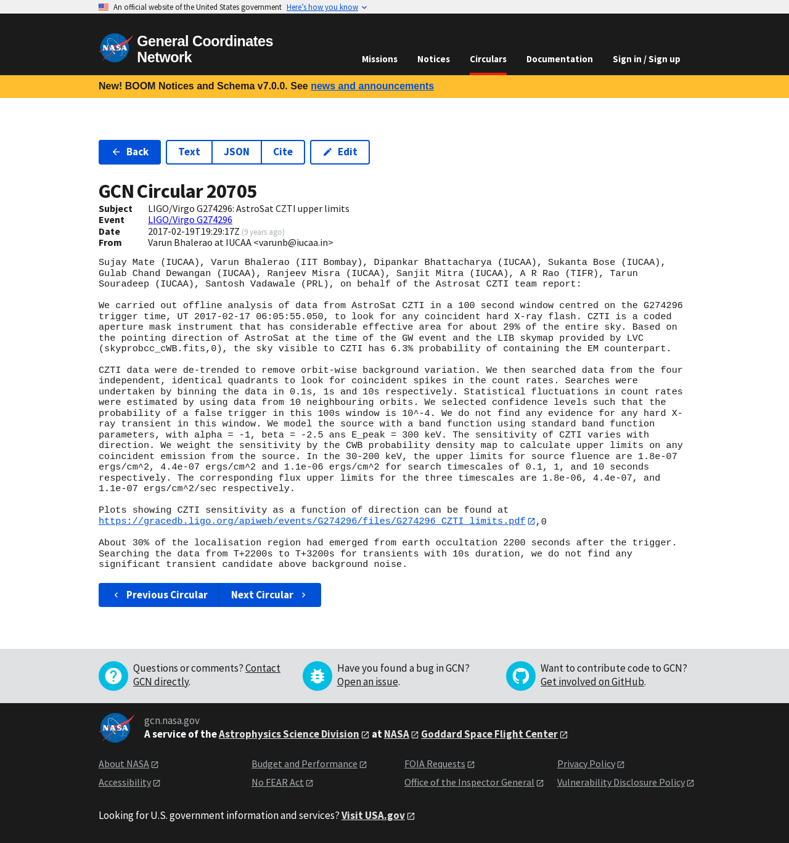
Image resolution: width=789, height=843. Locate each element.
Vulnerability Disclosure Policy (621, 782)
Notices (433, 59)
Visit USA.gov (373, 815)
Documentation (559, 59)
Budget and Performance (304, 763)
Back (130, 151)
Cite (283, 151)
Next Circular (270, 594)
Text (189, 151)
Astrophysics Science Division (289, 734)
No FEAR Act (277, 782)
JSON (237, 151)
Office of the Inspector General (469, 782)
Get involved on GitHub (592, 681)
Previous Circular (159, 594)
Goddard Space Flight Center (489, 734)
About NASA (124, 763)
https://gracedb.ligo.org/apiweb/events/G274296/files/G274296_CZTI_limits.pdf (312, 521)
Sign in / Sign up (647, 59)
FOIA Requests (434, 763)
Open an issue (367, 681)
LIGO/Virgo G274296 (190, 219)
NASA (396, 734)
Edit (340, 151)
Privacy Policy (586, 763)
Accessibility (125, 782)
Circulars (488, 59)
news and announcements (372, 86)
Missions (380, 59)
